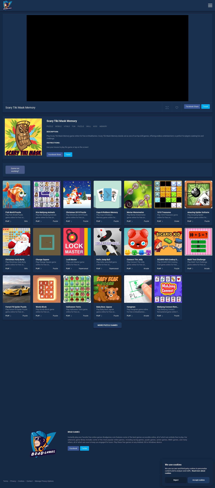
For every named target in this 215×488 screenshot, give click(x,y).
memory (103, 126)
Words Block (41, 307)
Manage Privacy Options (44, 481)
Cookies (21, 481)
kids (95, 126)
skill (88, 126)
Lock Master (71, 259)
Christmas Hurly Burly (14, 259)
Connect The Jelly (135, 259)
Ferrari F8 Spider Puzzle (15, 307)
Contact (29, 481)
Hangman (131, 307)
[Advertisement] (107, 372)
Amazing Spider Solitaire (198, 212)
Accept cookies (199, 480)
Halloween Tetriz (73, 307)
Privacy (13, 481)
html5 (67, 126)
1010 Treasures (164, 212)
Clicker (176, 221)
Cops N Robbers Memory (107, 212)
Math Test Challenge (196, 259)
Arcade (146, 269)
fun (73, 126)
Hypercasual (83, 269)
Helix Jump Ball (103, 259)
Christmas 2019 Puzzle (76, 212)
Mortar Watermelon (135, 212)
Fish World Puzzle (13, 212)
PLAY (7, 221)
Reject (175, 480)
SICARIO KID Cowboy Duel (168, 259)
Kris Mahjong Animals (45, 212)
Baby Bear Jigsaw (104, 307)
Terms (6, 481)
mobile (58, 126)
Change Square (42, 259)
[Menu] (210, 5)
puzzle (81, 126)
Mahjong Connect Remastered (170, 307)
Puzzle (50, 126)
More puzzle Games (108, 325)
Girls (26, 221)
